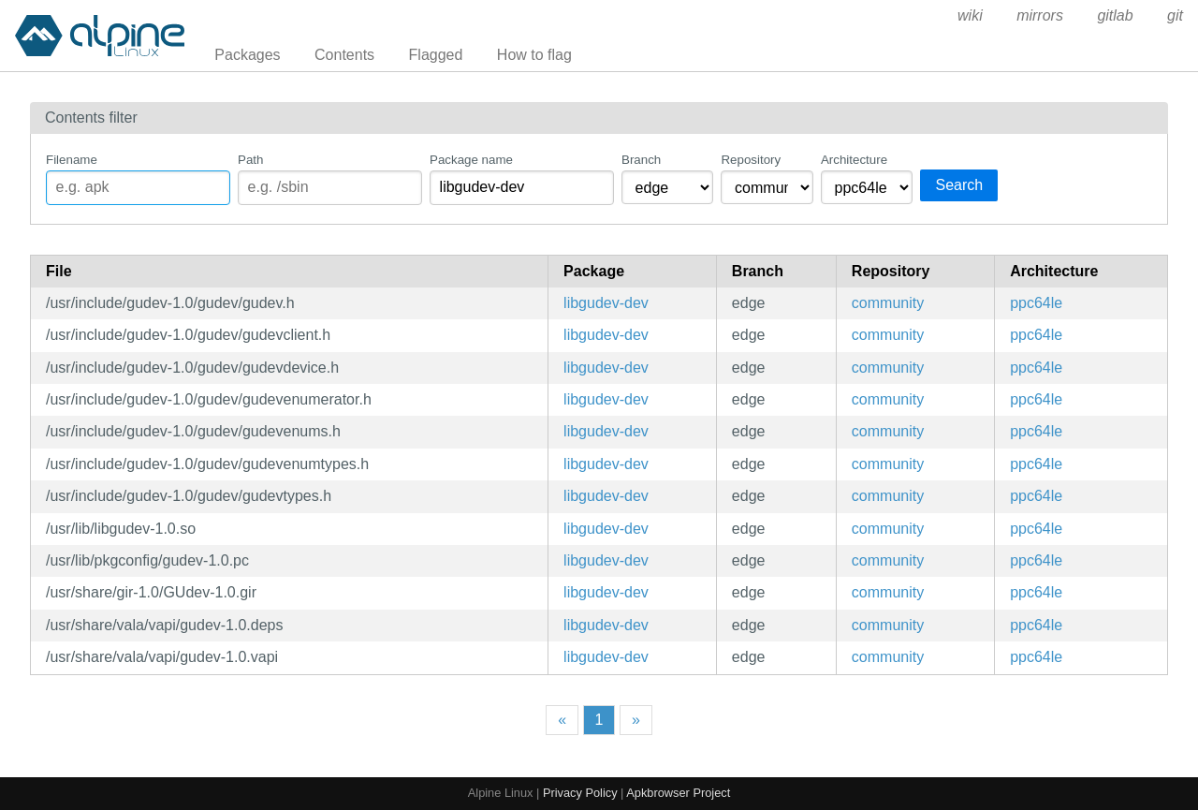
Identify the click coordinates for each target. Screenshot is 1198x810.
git (1175, 15)
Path (250, 160)
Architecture (854, 160)
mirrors (1039, 15)
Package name (471, 160)
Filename (71, 160)
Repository (751, 160)
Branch (641, 160)
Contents (344, 55)
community (888, 303)
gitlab (1114, 15)
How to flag (534, 55)
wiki (970, 15)
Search (959, 185)
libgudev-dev (606, 303)
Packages (247, 55)
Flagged (436, 55)
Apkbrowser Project (678, 793)
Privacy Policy (580, 793)
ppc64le (1036, 303)
